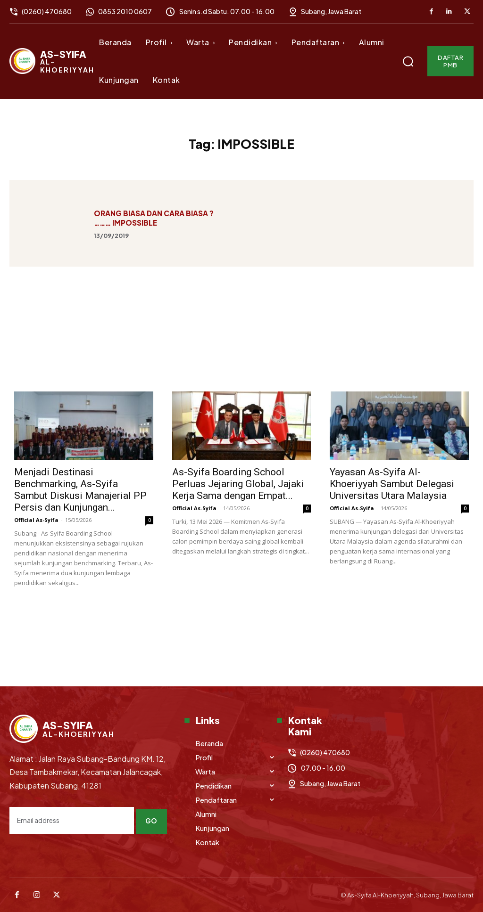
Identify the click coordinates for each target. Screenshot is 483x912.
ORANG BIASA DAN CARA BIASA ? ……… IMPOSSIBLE (154, 218)
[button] (408, 61)
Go (152, 818)
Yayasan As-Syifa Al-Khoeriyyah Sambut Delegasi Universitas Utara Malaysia (392, 483)
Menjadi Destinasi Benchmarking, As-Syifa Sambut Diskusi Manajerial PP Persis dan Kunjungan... (80, 489)
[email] (72, 819)
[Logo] (51, 61)
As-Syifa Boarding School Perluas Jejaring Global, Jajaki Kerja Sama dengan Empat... (238, 483)
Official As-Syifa (36, 519)
